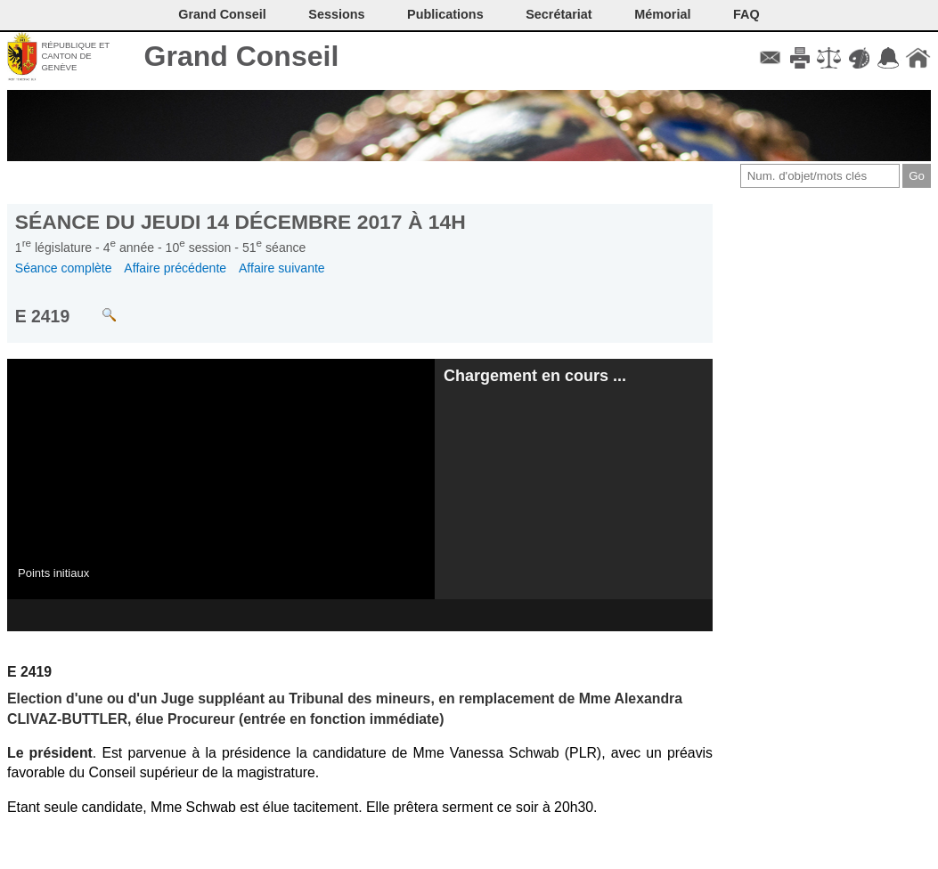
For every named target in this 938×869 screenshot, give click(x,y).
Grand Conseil (241, 56)
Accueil (918, 58)
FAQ (746, 14)
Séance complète (63, 268)
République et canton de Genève (75, 56)
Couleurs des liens (859, 58)
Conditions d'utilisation (829, 58)
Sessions (336, 14)
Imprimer (799, 58)
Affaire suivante (282, 268)
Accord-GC (888, 58)
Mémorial (662, 14)
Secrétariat (558, 14)
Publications (445, 14)
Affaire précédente (175, 268)
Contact (770, 58)
